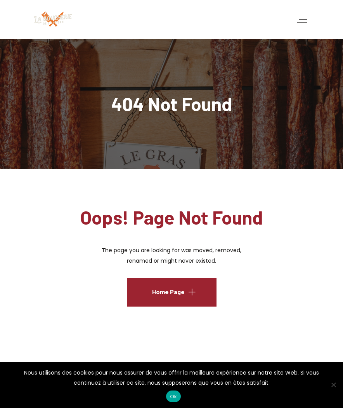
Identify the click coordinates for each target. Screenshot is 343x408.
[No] (333, 385)
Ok (173, 396)
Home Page (168, 291)
